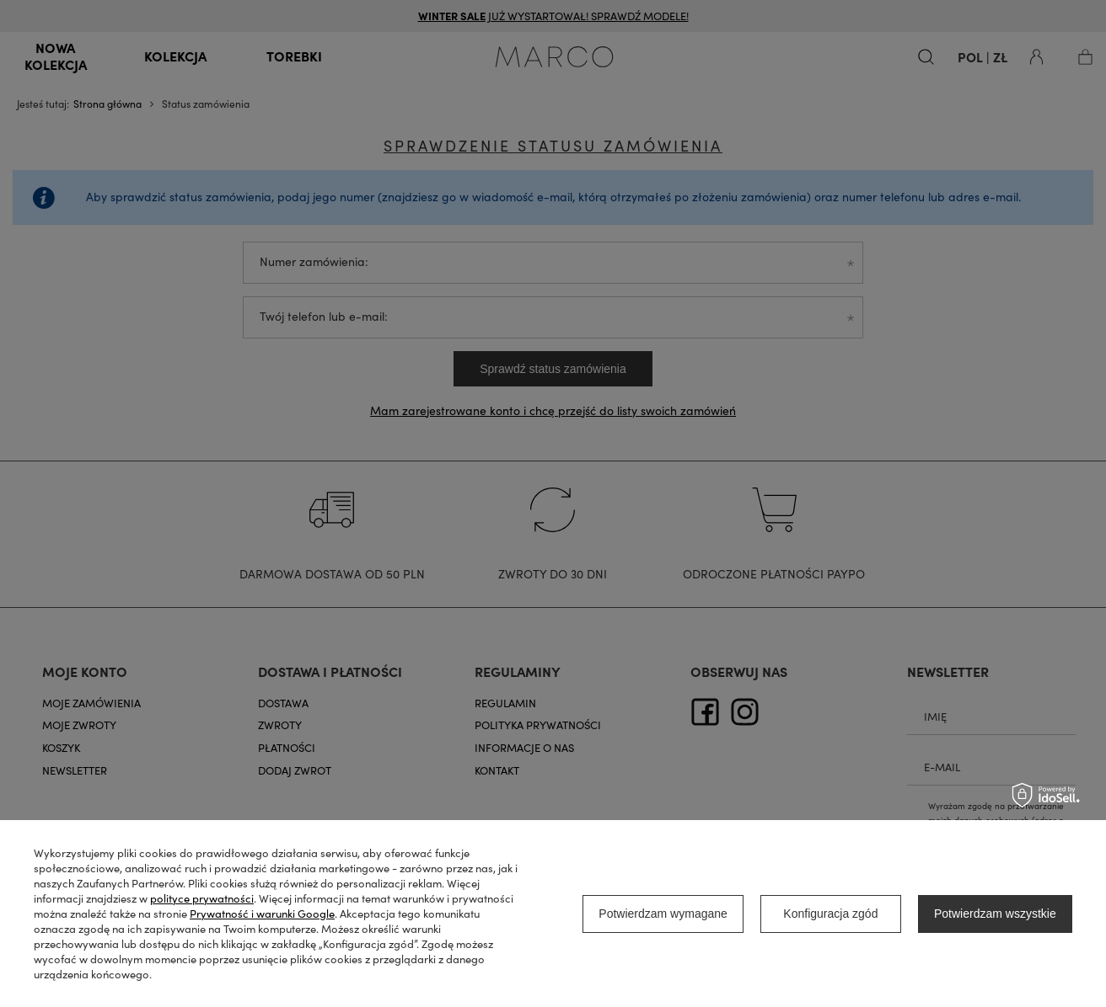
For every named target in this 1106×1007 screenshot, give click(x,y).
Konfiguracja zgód (830, 913)
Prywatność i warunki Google (262, 913)
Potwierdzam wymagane (663, 913)
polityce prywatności (202, 898)
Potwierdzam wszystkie (995, 913)
